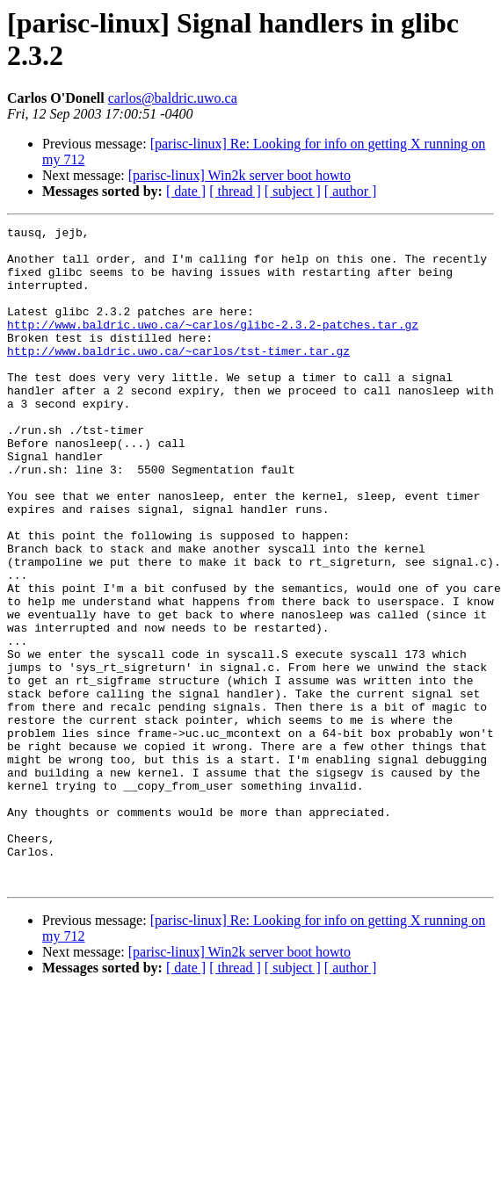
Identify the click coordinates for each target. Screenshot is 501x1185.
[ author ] (350, 191)
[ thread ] (235, 191)
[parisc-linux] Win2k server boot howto (239, 175)
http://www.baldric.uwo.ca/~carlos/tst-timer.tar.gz (178, 377)
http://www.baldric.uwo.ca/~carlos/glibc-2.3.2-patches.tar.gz (212, 345)
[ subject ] (293, 191)
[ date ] (186, 191)
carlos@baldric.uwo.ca (172, 97)
